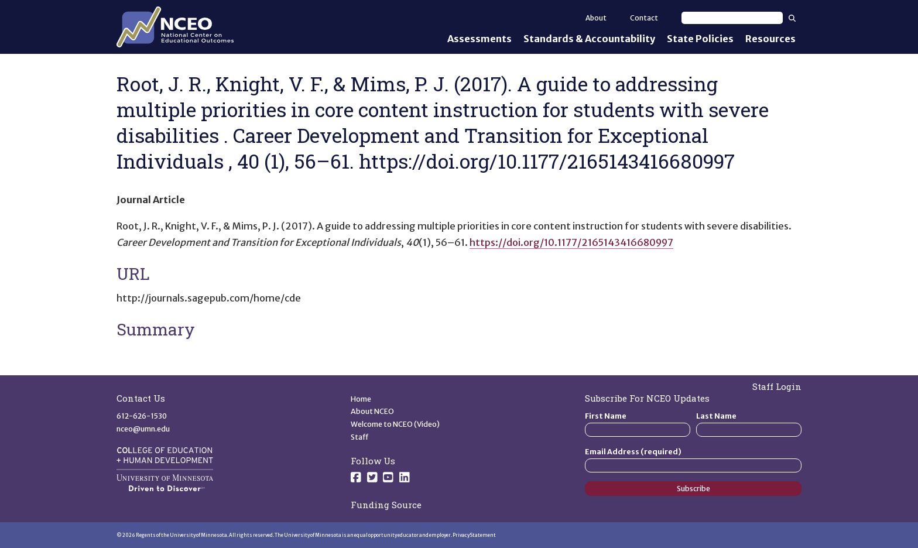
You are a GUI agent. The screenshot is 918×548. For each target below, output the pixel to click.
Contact (644, 17)
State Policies (700, 38)
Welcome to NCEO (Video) (395, 424)
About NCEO (372, 411)
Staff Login (776, 386)
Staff (360, 437)
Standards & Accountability (589, 38)
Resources (770, 38)
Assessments (479, 38)
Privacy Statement (474, 535)
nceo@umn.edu (143, 428)
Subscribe (693, 488)
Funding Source (386, 505)
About (596, 17)
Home (361, 399)
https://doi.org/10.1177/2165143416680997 (571, 242)
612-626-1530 (142, 416)
